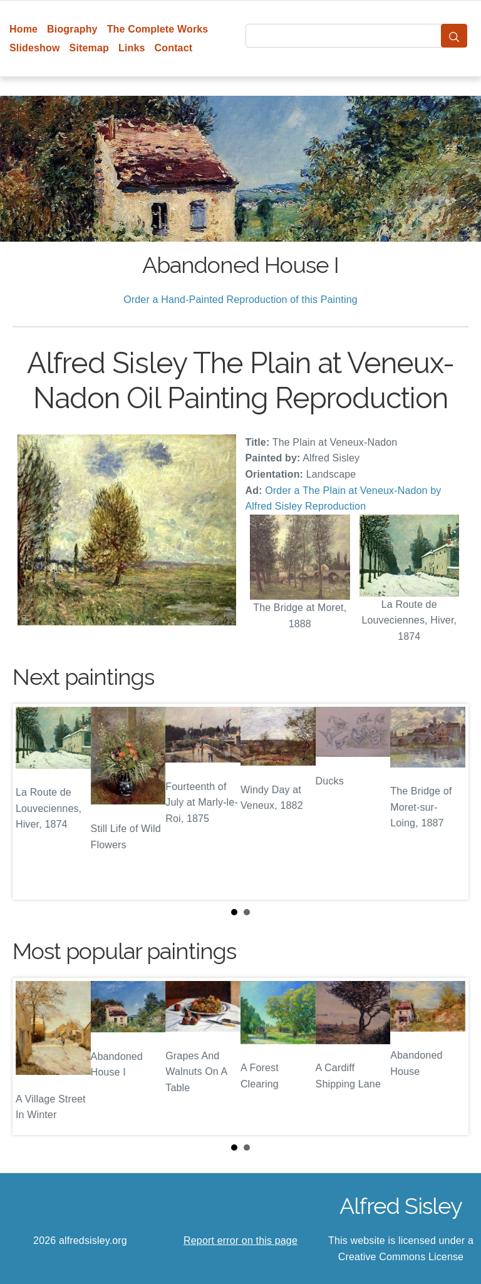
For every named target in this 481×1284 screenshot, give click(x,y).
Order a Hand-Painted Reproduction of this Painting (240, 299)
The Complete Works (158, 29)
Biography (72, 29)
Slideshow (34, 48)
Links (131, 48)
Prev (32, 802)
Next (449, 802)
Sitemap (89, 48)
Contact (174, 48)
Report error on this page (240, 1240)
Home (23, 29)
